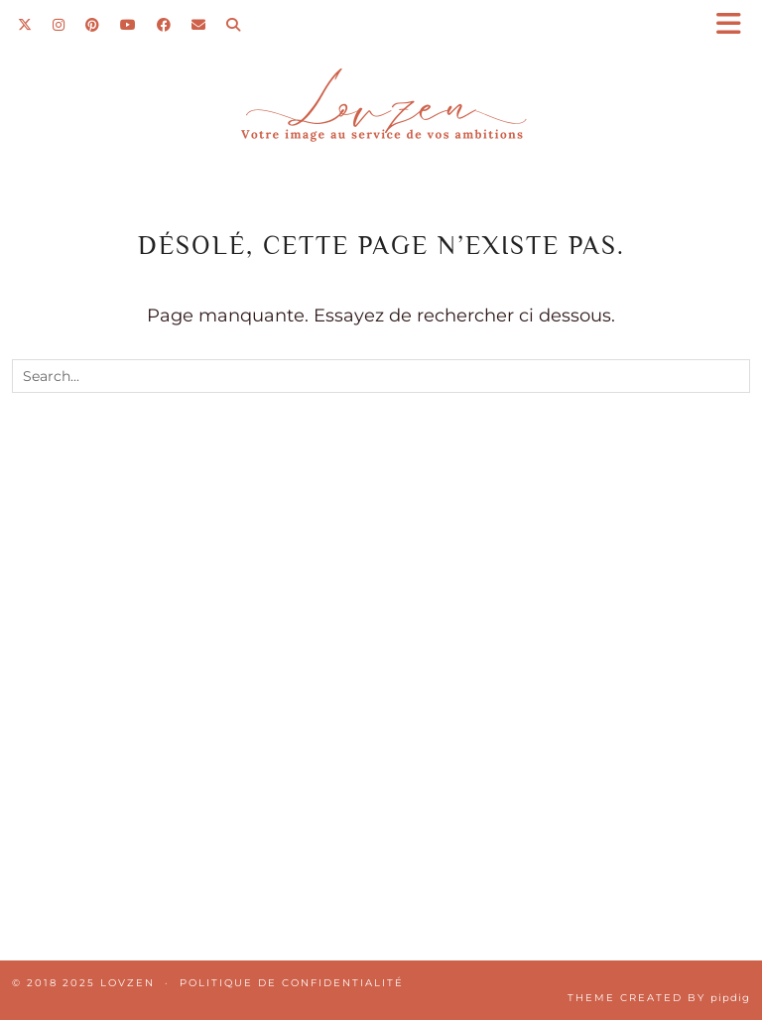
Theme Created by (659, 997)
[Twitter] (25, 25)
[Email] (198, 25)
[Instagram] (59, 25)
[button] (735, 25)
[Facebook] (164, 25)
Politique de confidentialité (292, 982)
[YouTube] (128, 25)
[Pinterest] (92, 25)
